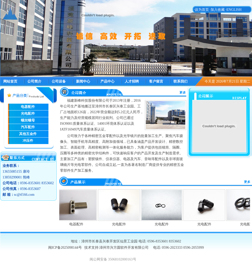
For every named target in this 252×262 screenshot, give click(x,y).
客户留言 (156, 81)
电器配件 (77, 224)
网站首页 (10, 81)
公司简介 (34, 81)
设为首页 (202, 10)
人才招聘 (132, 81)
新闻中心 (83, 81)
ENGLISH (233, 10)
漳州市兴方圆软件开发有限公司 (124, 247)
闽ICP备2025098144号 (65, 247)
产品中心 (107, 81)
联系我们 (180, 81)
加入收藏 (218, 10)
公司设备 (59, 81)
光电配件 (120, 224)
